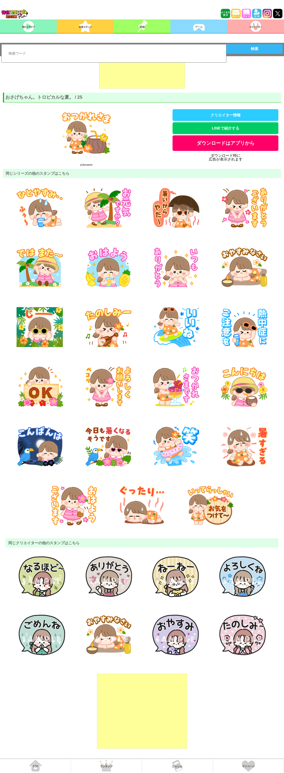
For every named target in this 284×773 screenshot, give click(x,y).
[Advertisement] (142, 75)
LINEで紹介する (225, 128)
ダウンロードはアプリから (226, 143)
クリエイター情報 (226, 115)
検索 (254, 49)
